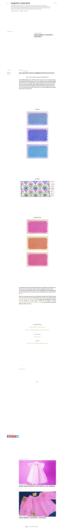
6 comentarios (41, 38)
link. (22, 293)
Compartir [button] (36, 38)
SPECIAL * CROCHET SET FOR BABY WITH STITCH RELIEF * (37, 330)
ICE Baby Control (37, 336)
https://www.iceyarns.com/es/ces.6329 (28, 299)
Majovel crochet (20, 3)
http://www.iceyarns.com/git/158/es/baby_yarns (30, 302)
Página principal (15, 11)
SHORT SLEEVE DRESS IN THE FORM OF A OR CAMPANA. (37, 486)
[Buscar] (55, 3)
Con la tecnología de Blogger (32, 526)
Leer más (55, 38)
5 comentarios (26, 488)
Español (21, 11)
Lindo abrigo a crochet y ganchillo (32, 518)
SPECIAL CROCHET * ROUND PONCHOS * (37, 327)
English (25, 11)
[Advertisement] (31, 19)
